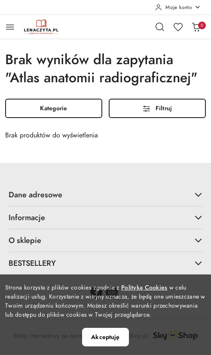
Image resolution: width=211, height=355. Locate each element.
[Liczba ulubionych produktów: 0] (178, 27)
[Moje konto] (178, 7)
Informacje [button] (105, 217)
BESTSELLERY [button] (105, 263)
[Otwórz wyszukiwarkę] (160, 27)
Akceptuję (105, 337)
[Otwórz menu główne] (10, 27)
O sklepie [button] (105, 240)
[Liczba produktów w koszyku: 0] (196, 27)
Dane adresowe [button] (105, 194)
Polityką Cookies (144, 287)
